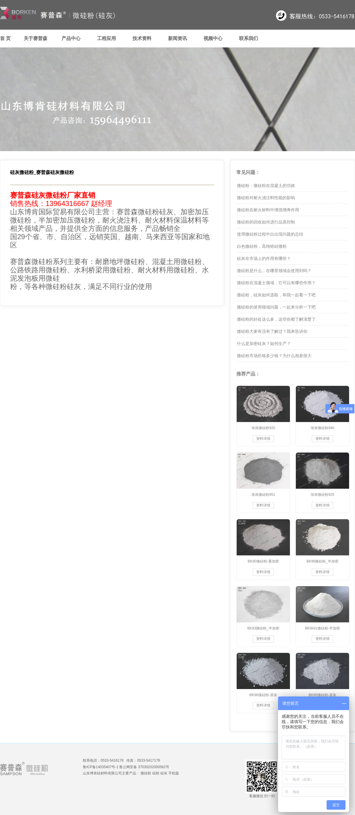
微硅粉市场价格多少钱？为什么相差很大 (274, 355)
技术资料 (142, 38)
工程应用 (106, 38)
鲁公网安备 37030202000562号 (144, 767)
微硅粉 (146, 773)
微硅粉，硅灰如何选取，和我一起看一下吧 (276, 295)
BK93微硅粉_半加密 (263, 628)
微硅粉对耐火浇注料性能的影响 (266, 197)
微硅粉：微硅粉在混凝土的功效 (266, 185)
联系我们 (248, 38)
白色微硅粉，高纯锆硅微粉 (262, 246)
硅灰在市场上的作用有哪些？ (264, 258)
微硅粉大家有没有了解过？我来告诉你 (272, 331)
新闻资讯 (177, 38)
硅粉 (155, 773)
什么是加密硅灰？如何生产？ (264, 343)
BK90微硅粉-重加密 (263, 561)
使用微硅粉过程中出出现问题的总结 (270, 234)
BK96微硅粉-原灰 (263, 695)
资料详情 (263, 439)
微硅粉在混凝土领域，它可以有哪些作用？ (276, 282)
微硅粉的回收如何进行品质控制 (266, 222)
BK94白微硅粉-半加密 (322, 628)
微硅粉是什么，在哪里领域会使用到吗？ (274, 270)
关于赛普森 (35, 38)
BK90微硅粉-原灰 (322, 695)
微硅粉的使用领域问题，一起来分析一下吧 (276, 307)
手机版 (173, 773)
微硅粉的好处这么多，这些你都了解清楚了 (276, 319)
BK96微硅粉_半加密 (322, 561)
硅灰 (163, 773)
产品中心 (71, 38)
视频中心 (213, 38)
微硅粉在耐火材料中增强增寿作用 (268, 209)
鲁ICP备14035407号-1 (100, 767)
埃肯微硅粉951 (263, 495)
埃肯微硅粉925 (322, 495)
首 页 (5, 38)
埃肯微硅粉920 (263, 428)
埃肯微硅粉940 (322, 428)
